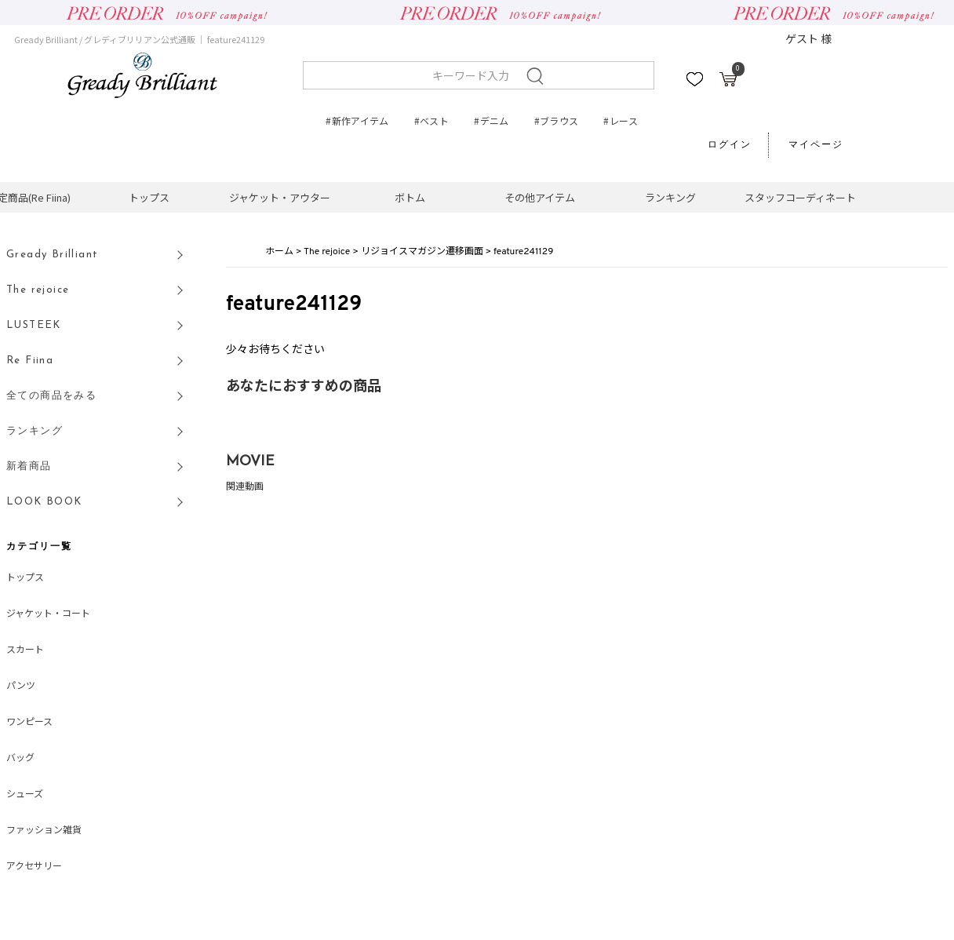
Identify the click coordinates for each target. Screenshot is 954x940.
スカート (25, 650)
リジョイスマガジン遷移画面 (422, 252)
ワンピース (29, 722)
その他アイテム (539, 197)
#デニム (491, 120)
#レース (620, 120)
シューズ (24, 795)
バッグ (20, 758)
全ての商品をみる (51, 396)
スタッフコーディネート (800, 197)
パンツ (20, 686)
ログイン (730, 145)
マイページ (815, 145)
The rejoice (327, 252)
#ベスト (431, 120)
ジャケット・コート (48, 614)
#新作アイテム (357, 120)
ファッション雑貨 (44, 831)
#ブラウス (556, 120)
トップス (149, 197)
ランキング (670, 197)
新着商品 (29, 466)
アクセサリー (34, 867)
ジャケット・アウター (279, 197)
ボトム (410, 197)
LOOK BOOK (44, 502)
